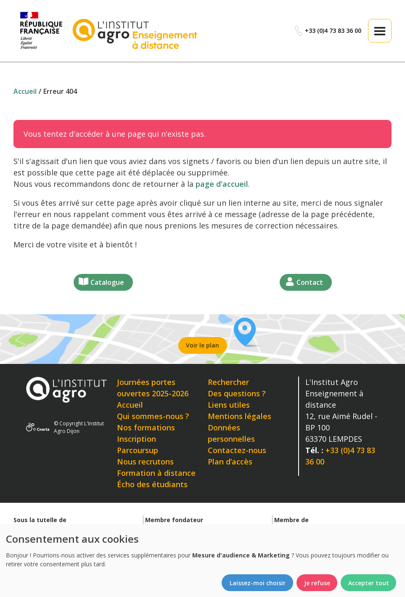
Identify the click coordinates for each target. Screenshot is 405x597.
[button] (380, 30)
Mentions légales (239, 416)
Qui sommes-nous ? (153, 416)
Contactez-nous (237, 450)
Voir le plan (202, 345)
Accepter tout (368, 583)
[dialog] (202, 560)
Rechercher (228, 382)
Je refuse (317, 583)
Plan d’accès (230, 461)
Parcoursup (137, 450)
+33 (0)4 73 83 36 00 (327, 31)
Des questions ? (237, 393)
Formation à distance (156, 473)
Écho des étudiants (152, 484)
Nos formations (146, 427)
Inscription (136, 439)
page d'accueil (222, 184)
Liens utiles (229, 405)
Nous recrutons (145, 461)
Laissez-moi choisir (258, 583)
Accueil (130, 405)
